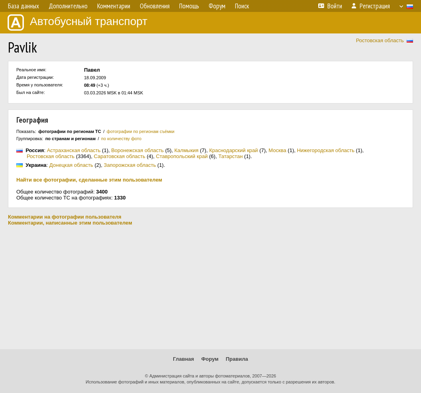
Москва (277, 150)
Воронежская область (137, 150)
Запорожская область (130, 165)
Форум (209, 359)
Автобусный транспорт (77, 22)
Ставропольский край (182, 156)
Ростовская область (380, 40)
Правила (237, 359)
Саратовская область (119, 156)
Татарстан (230, 156)
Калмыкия (186, 150)
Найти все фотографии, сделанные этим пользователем (89, 180)
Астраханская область (74, 150)
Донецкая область (71, 165)
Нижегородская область (325, 150)
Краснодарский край (233, 150)
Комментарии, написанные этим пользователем (70, 223)
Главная (183, 359)
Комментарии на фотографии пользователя (64, 217)
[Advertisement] (210, 287)
